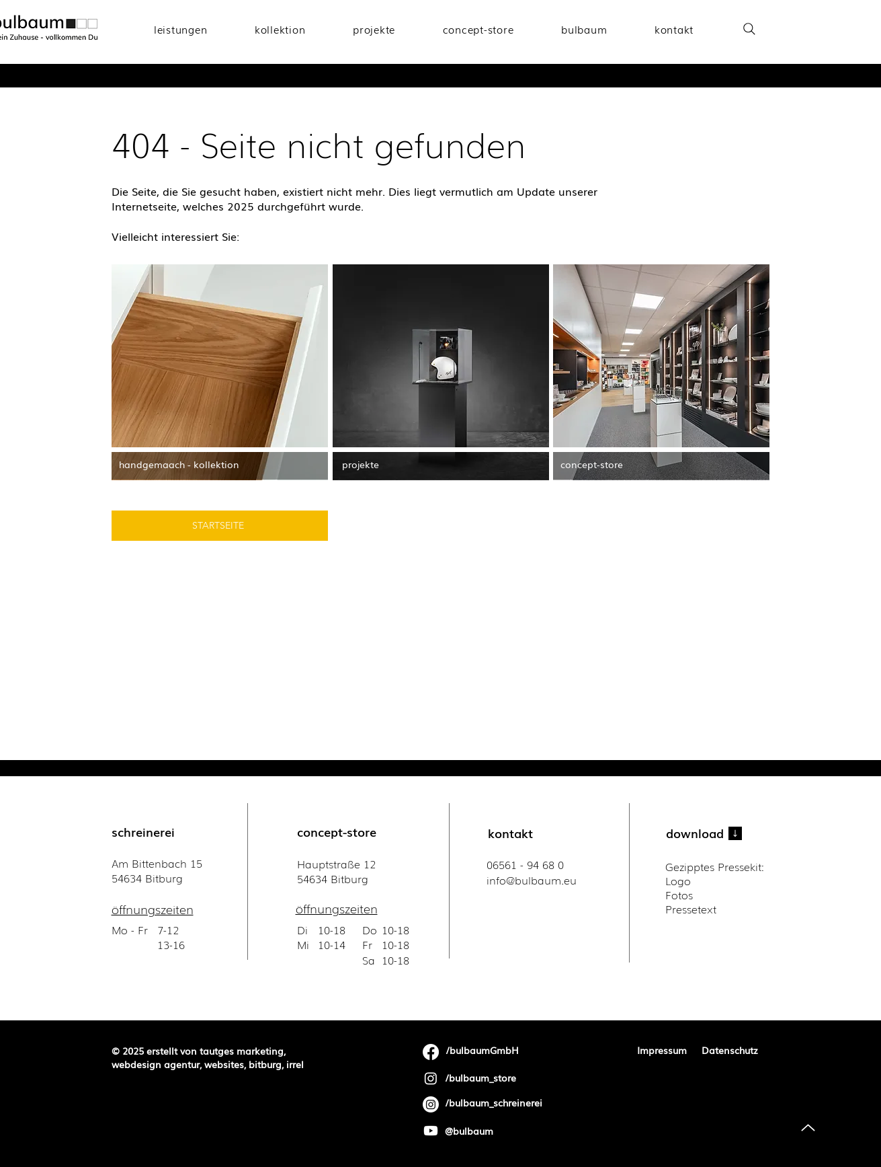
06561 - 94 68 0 (525, 864)
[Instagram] (431, 1078)
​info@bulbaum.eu (532, 880)
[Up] (808, 1127)
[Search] (750, 28)
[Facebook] (431, 1052)
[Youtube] (431, 1131)
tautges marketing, (243, 1050)
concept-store (336, 831)
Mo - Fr (131, 929)
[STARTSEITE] (220, 526)
